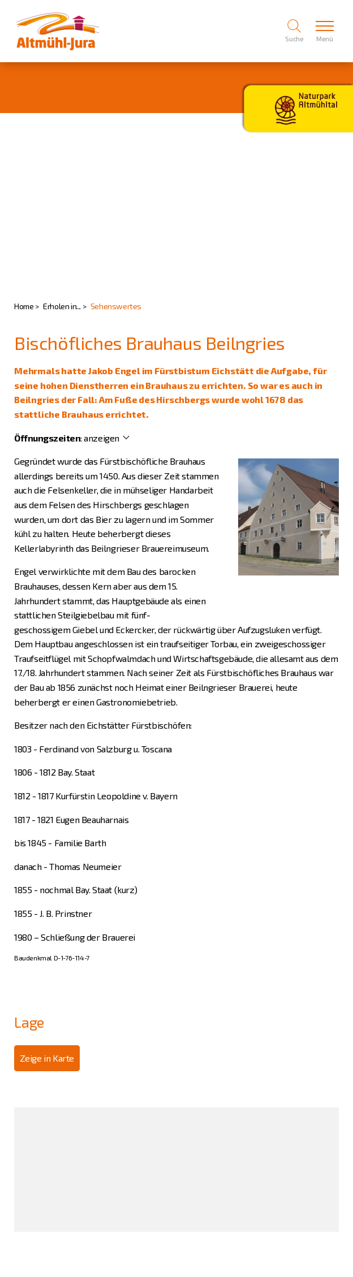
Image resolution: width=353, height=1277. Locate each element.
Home (23, 306)
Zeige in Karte (47, 1058)
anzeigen (101, 437)
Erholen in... (62, 306)
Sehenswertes (116, 306)
